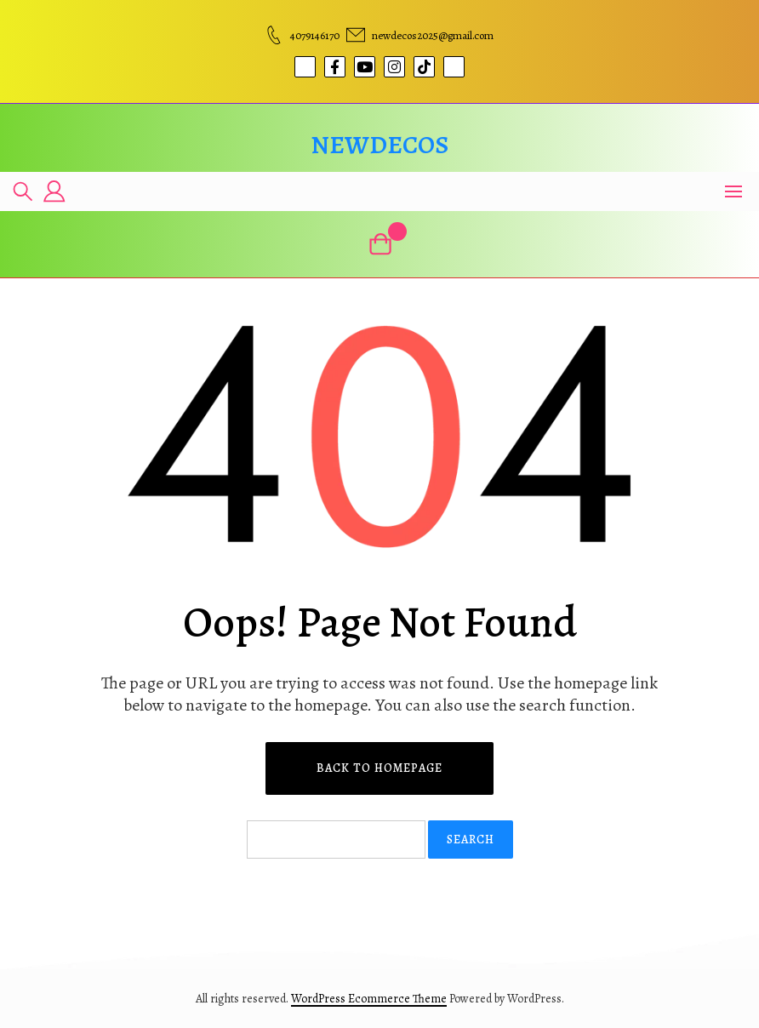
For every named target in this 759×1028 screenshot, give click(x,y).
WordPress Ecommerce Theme (369, 999)
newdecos (379, 145)
